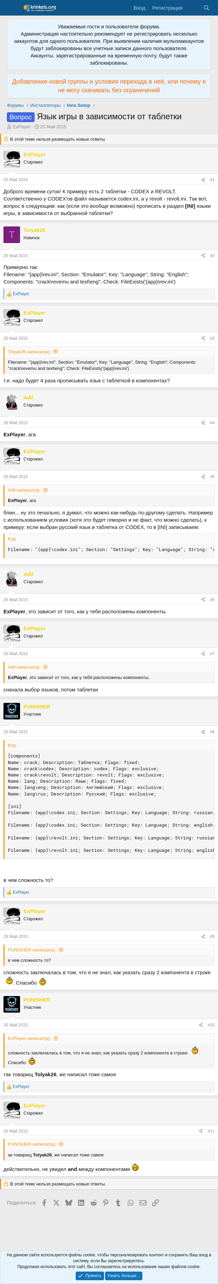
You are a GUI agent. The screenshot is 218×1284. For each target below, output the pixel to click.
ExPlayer (22, 126)
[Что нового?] (192, 7)
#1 (212, 179)
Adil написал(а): (24, 490)
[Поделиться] (203, 180)
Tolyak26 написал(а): (29, 351)
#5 (212, 476)
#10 (211, 1025)
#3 (212, 338)
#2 (212, 255)
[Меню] (13, 8)
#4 (212, 422)
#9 (212, 936)
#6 (212, 599)
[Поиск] (206, 7)
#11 (211, 1131)
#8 (212, 731)
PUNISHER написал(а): (32, 949)
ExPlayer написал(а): (29, 1038)
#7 (212, 653)
